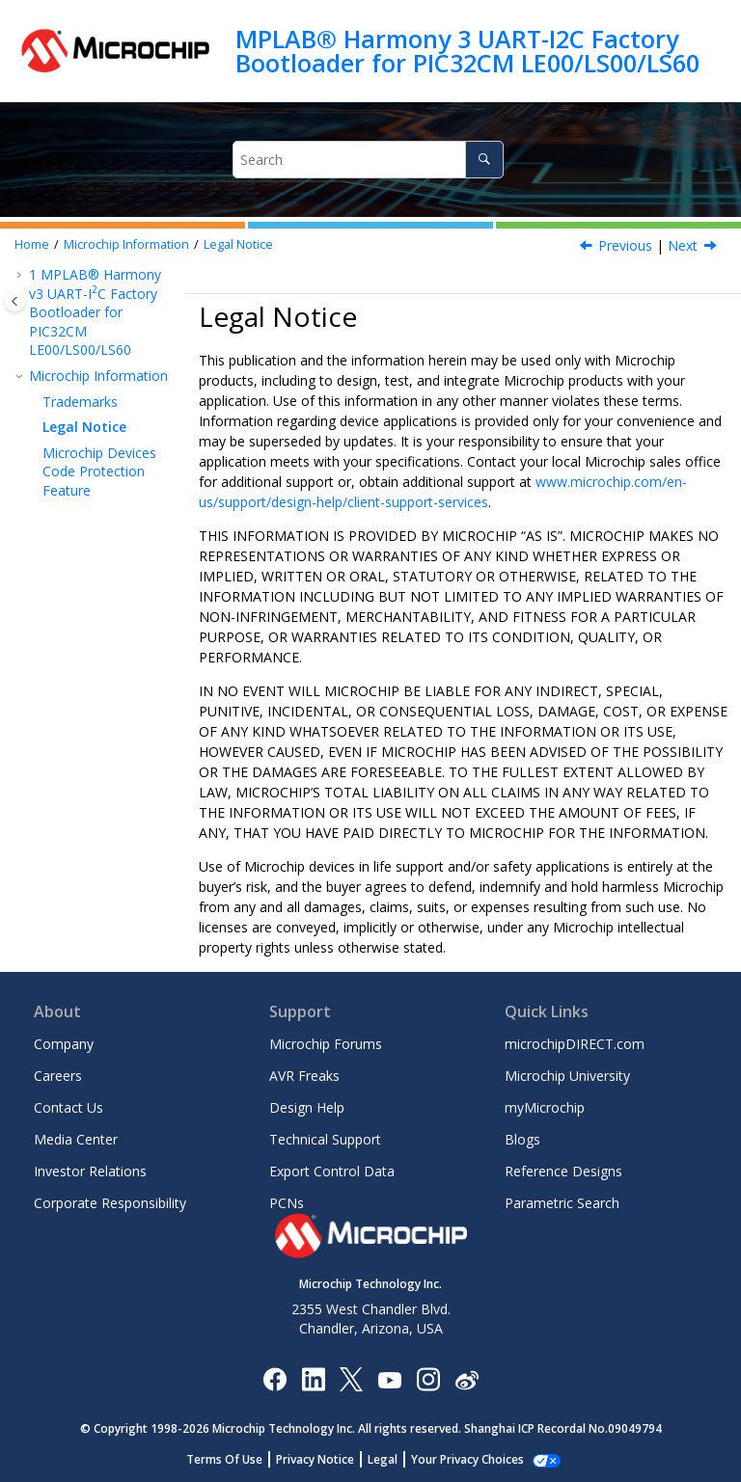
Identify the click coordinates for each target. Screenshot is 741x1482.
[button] (21, 274)
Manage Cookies (467, 1459)
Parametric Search (562, 1203)
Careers (58, 1075)
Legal (393, 1459)
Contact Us (68, 1107)
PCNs (286, 1203)
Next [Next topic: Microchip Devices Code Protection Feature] (683, 245)
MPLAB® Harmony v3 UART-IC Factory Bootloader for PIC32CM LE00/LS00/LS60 (95, 312)
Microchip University (567, 1075)
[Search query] (368, 159)
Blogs (522, 1139)
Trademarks (80, 401)
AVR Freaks (304, 1075)
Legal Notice (238, 244)
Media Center (76, 1139)
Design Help (306, 1107)
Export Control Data (332, 1171)
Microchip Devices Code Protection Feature (99, 471)
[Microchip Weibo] (466, 1378)
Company (64, 1044)
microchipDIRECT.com (575, 1044)
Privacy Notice (326, 1459)
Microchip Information (126, 244)
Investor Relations (90, 1171)
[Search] (484, 159)
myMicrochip (545, 1107)
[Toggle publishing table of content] (15, 301)
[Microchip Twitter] (351, 1378)
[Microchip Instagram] (428, 1378)
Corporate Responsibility (110, 1203)
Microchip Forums (325, 1044)
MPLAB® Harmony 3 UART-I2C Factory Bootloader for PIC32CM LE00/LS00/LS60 (467, 50)
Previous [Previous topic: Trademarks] (625, 245)
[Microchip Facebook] (274, 1378)
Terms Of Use (235, 1459)
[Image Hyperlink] (389, 1378)
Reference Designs (563, 1171)
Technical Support (325, 1139)
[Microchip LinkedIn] (313, 1378)
